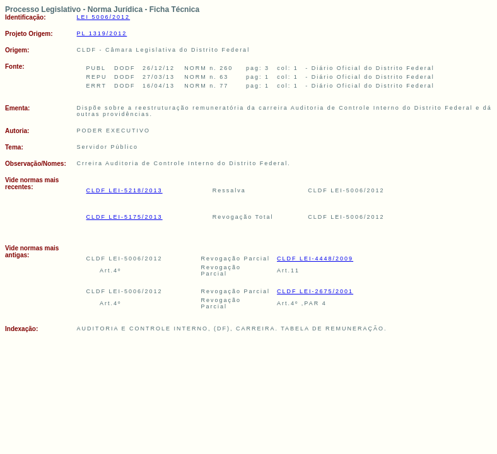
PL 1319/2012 (102, 33)
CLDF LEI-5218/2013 (124, 190)
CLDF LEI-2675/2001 (315, 291)
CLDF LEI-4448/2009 (315, 258)
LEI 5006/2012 (104, 17)
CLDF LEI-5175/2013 (124, 217)
